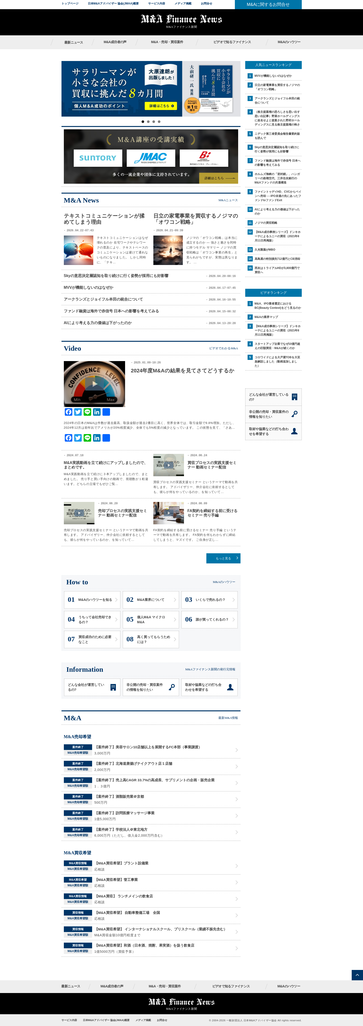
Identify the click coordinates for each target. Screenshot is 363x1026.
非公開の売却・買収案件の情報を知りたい (144, 687)
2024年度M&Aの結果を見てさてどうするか (182, 371)
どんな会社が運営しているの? (86, 687)
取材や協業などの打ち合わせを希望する (203, 687)
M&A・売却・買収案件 (167, 42)
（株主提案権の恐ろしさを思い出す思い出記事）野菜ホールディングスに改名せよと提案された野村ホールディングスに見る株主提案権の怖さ (277, 118)
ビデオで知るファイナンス (232, 42)
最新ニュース (73, 42)
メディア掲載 (183, 3)
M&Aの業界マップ (266, 317)
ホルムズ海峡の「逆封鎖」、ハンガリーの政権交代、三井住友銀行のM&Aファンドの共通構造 (277, 178)
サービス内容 (156, 3)
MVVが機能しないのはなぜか (89, 287)
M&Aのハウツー (289, 42)
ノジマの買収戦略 (266, 222)
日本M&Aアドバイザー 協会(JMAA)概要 (113, 3)
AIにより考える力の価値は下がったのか (98, 323)
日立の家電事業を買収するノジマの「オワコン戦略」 (277, 87)
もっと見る (223, 558)
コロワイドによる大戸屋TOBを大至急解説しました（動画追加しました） (277, 361)
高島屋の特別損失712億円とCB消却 (277, 259)
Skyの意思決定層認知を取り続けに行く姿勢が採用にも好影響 (116, 276)
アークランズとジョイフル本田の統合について (103, 299)
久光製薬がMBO (265, 249)
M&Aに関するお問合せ (268, 4)
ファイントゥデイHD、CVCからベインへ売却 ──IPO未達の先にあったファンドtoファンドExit (278, 196)
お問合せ (206, 3)
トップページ (69, 3)
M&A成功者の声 (115, 42)
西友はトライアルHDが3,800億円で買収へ (277, 270)
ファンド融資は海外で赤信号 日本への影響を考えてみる (111, 311)
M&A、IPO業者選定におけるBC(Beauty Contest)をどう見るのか (278, 305)
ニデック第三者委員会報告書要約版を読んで (277, 136)
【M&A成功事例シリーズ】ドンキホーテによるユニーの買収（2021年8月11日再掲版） (278, 236)
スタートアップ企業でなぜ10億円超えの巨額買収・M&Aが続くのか (277, 346)
